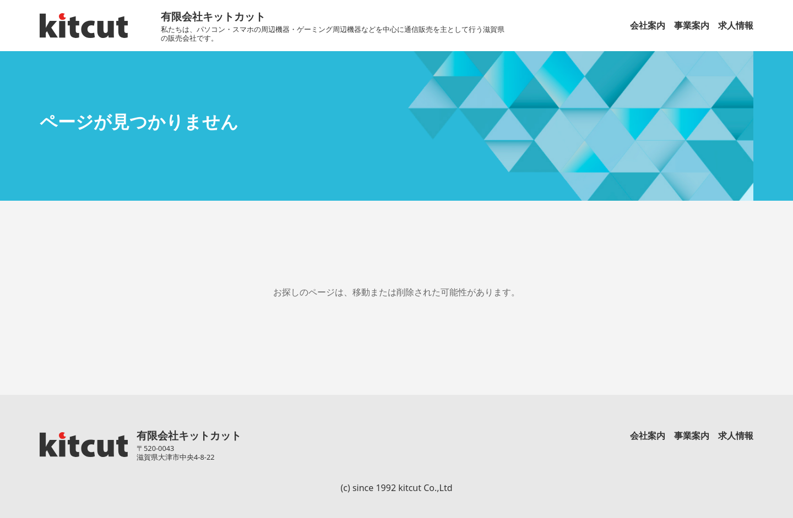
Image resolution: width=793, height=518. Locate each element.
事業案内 (691, 25)
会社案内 (647, 25)
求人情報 (735, 25)
